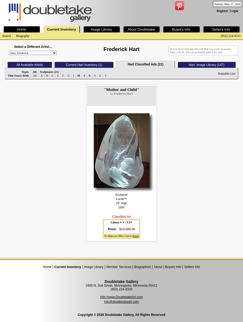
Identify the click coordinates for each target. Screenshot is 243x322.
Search (6, 36)
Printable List (226, 74)
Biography (23, 36)
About (158, 267)
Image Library (93, 267)
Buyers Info (173, 267)
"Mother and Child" (121, 89)
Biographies (142, 267)
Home (47, 267)
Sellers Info (192, 267)
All (35, 75)
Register (222, 11)
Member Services (118, 267)
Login (234, 11)
